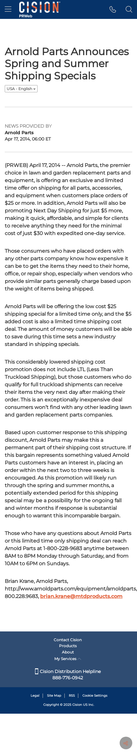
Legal (35, 696)
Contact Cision (68, 639)
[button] (113, 9)
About (68, 652)
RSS (72, 696)
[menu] (8, 9)
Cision (77, 705)
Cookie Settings (94, 696)
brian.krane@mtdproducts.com (81, 596)
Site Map (54, 696)
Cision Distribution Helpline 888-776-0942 (68, 675)
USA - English (21, 88)
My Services (67, 658)
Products (68, 645)
